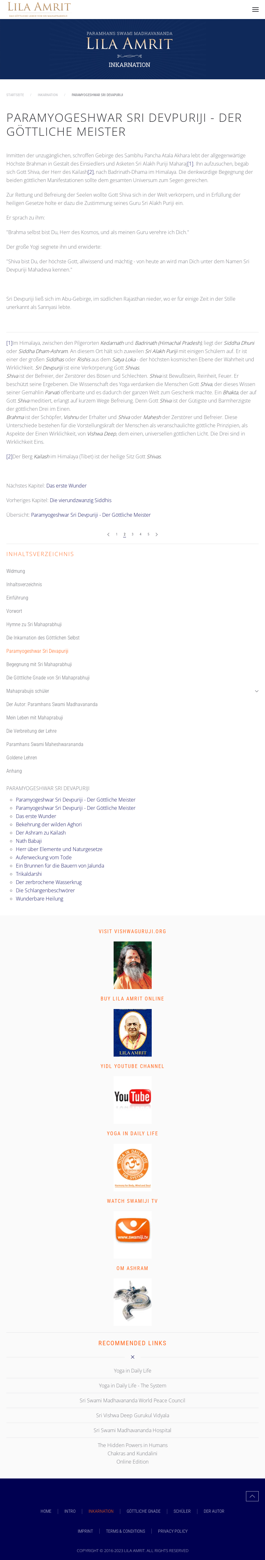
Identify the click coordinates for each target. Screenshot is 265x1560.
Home (46, 1511)
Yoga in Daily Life (132, 1134)
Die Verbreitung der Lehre (31, 731)
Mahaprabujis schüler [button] (132, 691)
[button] (255, 9)
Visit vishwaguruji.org (132, 931)
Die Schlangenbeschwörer (45, 890)
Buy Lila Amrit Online (132, 999)
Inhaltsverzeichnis (24, 584)
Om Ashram (132, 1268)
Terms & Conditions (125, 1531)
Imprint (85, 1531)
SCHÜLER (182, 1511)
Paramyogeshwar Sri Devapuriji (37, 651)
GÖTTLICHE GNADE (144, 1511)
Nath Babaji (29, 840)
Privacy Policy (173, 1531)
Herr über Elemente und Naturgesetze (59, 849)
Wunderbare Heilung (39, 898)
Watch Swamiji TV (132, 1201)
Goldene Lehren (21, 758)
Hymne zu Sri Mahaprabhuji (34, 624)
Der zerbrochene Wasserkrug (49, 882)
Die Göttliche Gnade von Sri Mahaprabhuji (47, 678)
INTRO (70, 1511)
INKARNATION (101, 1511)
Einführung (17, 598)
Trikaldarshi (29, 873)
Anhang (14, 771)
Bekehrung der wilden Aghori (49, 824)
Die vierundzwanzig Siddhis (80, 500)
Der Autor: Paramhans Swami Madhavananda (52, 704)
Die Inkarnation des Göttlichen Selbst (43, 638)
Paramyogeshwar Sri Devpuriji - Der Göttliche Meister (124, 124)
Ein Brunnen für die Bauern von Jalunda (60, 865)
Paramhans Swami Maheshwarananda (44, 744)
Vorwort (14, 611)
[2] (91, 171)
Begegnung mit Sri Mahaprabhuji (39, 664)
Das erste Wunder (66, 485)
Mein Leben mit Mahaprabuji (34, 718)
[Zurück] (108, 535)
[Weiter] (156, 535)
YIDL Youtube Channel (133, 1066)
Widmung (15, 571)
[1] (190, 163)
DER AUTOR (214, 1511)
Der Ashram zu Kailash (41, 832)
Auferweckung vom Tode (44, 857)
